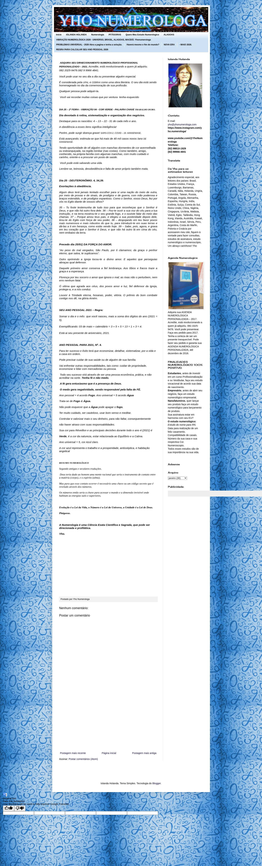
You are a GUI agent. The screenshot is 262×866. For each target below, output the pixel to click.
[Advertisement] (108, 722)
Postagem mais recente (73, 753)
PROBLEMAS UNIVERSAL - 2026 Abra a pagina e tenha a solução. (89, 44)
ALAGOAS (169, 34)
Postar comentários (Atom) (83, 759)
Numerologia (97, 34)
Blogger (156, 783)
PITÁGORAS (115, 34)
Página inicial (109, 753)
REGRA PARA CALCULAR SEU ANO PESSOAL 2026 (82, 49)
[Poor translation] (19, 808)
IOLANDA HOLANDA (76, 34)
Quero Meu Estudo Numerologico (142, 34)
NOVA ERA (169, 44)
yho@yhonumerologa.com (182, 124)
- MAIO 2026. (185, 44)
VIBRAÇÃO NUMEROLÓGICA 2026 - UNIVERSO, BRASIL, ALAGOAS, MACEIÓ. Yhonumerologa (103, 40)
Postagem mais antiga (144, 753)
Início (59, 34)
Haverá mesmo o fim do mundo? (143, 44)
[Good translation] (8, 808)
